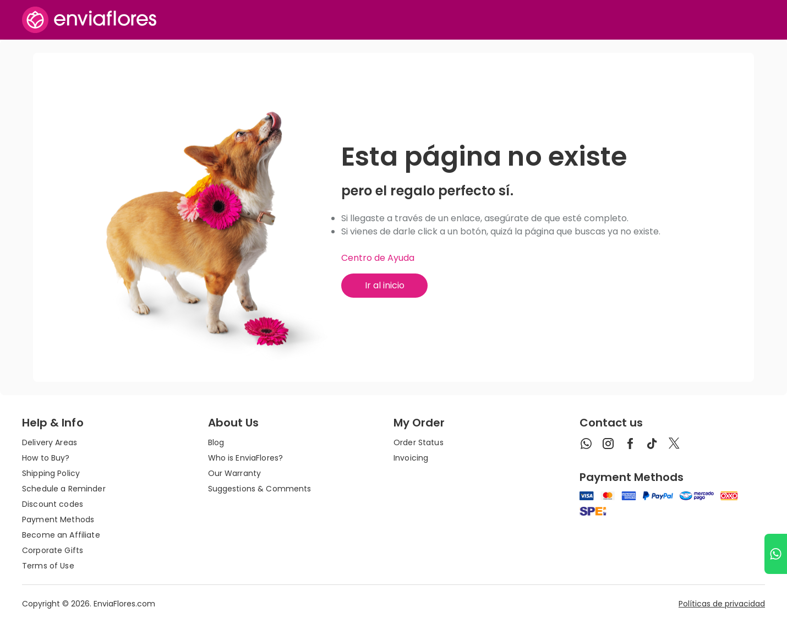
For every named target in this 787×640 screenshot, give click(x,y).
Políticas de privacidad (722, 603)
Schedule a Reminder (64, 488)
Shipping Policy (51, 473)
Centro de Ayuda (377, 257)
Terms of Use (48, 565)
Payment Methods (58, 519)
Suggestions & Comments (259, 488)
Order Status (419, 442)
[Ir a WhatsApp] (775, 554)
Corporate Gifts (52, 550)
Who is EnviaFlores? (245, 457)
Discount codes (52, 504)
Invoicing (411, 457)
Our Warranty (234, 473)
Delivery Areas (49, 442)
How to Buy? (46, 457)
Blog (216, 442)
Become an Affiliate (61, 534)
